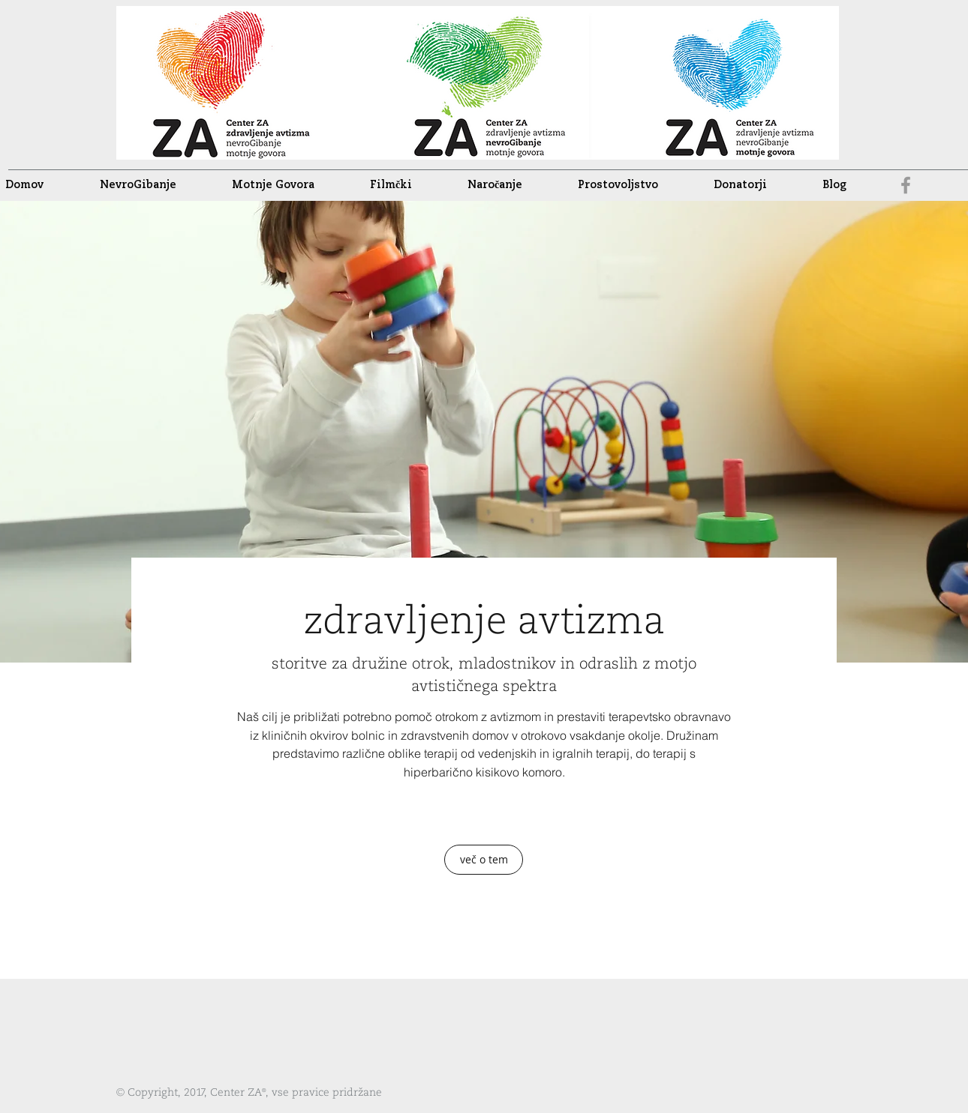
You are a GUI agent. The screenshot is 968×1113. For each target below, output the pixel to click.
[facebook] (905, 185)
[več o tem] (483, 860)
